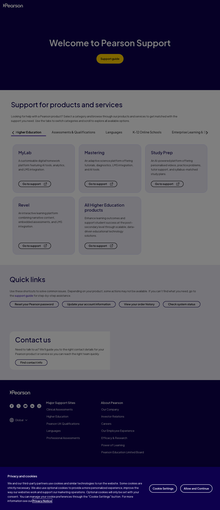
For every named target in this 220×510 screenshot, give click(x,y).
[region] (110, 488)
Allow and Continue (196, 488)
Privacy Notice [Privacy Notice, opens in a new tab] (42, 501)
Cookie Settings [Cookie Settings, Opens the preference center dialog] (163, 488)
